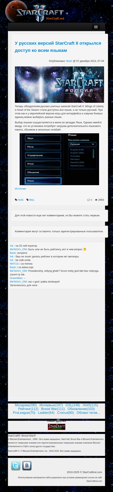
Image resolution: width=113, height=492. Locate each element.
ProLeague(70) (24, 413)
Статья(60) (65, 413)
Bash (69, 60)
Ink (12, 245)
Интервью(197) (51, 405)
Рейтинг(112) (28, 409)
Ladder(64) (46, 413)
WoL (32, 199)
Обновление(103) (81, 409)
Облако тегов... (88, 413)
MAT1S (14, 263)
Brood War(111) (53, 409)
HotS (21, 199)
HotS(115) (90, 405)
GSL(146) (73, 405)
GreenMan (16, 278)
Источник (20, 188)
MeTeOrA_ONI (18, 249)
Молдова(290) (26, 405)
